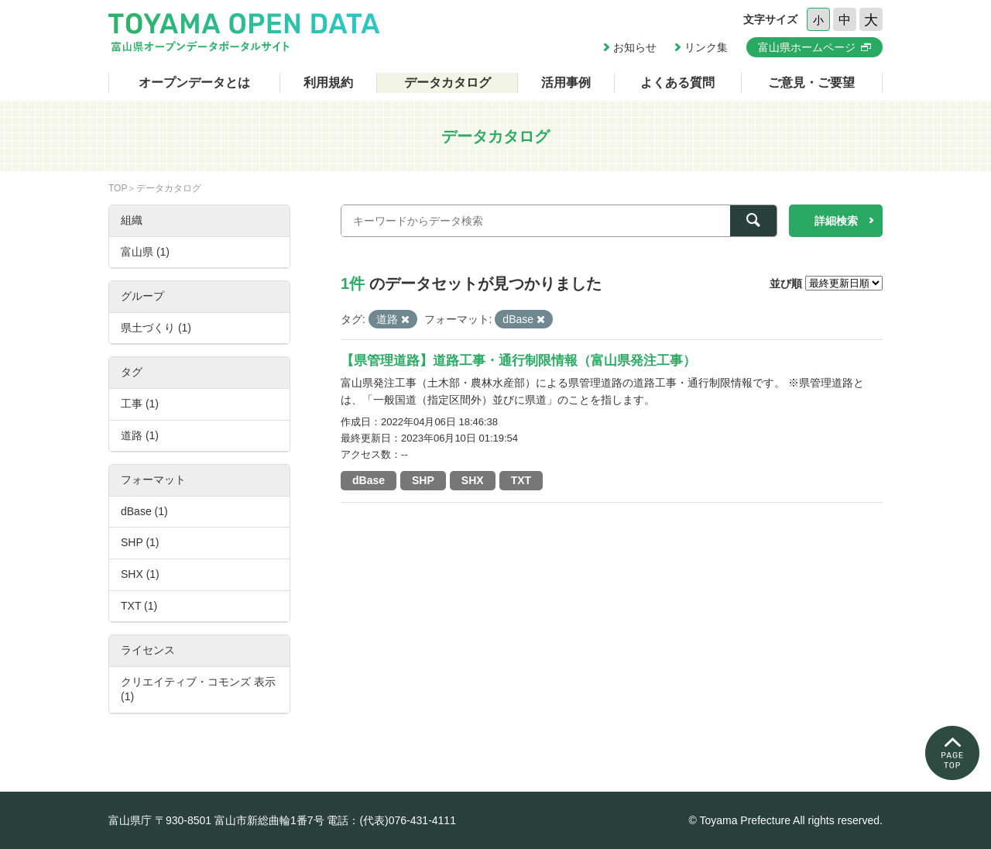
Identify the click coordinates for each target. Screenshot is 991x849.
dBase (368, 480)
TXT (521, 480)
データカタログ (447, 82)
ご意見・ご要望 (811, 82)
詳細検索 (836, 221)
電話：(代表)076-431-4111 (391, 820)
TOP (117, 188)
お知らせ (635, 47)
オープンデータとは (194, 82)
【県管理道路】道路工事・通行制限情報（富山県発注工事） (518, 360)
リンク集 (706, 47)
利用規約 (328, 82)
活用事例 (566, 82)
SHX (472, 480)
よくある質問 (677, 82)
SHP (423, 480)
